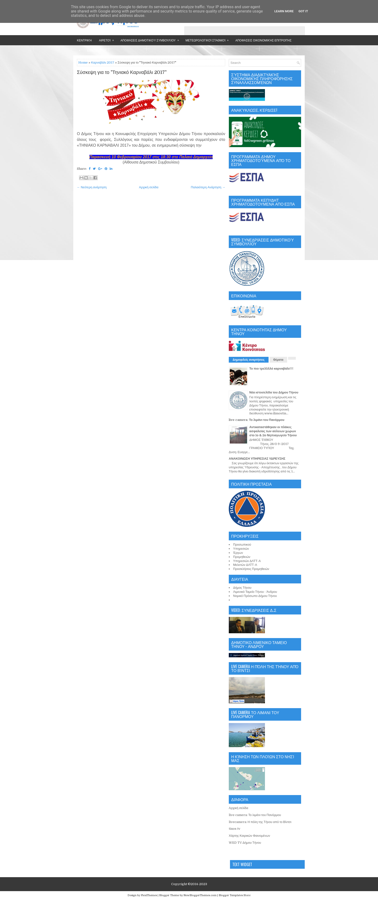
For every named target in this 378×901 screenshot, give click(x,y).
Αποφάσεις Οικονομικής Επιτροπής (263, 40)
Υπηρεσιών (241, 548)
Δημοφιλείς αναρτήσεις (249, 359)
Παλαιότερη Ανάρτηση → (208, 187)
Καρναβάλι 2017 (102, 62)
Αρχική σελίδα (148, 187)
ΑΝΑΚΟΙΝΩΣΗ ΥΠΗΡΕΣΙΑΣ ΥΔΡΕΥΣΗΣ (257, 458)
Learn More (284, 11)
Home (83, 62)
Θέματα (278, 359)
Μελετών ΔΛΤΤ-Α (245, 565)
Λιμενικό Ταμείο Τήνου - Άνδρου (255, 592)
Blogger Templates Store (234, 895)
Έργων (238, 553)
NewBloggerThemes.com (199, 895)
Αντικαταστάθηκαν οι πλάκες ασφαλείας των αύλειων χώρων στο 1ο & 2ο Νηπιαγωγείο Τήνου (273, 431)
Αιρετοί (108, 38)
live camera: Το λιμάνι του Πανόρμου (256, 420)
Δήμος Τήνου (242, 587)
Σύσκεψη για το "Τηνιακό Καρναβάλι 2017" (122, 72)
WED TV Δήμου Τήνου (245, 842)
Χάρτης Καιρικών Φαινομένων (249, 835)
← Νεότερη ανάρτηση (92, 187)
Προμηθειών (241, 557)
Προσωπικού (242, 544)
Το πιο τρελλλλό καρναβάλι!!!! (271, 368)
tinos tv (234, 828)
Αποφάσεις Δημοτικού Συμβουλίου (151, 38)
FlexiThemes (149, 895)
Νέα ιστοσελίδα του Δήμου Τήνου (273, 392)
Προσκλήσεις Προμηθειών (251, 569)
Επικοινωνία (96, 50)
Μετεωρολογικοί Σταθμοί (209, 38)
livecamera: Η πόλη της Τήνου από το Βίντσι (260, 822)
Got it (303, 11)
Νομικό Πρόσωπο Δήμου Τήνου (255, 596)
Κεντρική (84, 40)
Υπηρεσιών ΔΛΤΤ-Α (247, 561)
